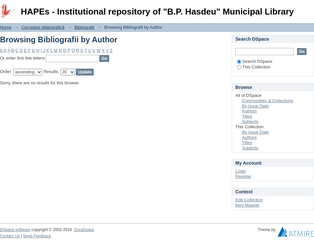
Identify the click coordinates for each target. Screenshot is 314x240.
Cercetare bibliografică (42, 27)
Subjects (250, 121)
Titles (247, 116)
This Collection (253, 66)
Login (308, 8)
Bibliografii (84, 27)
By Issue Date (255, 105)
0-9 (3, 50)
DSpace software (15, 229)
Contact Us (10, 236)
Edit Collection (249, 199)
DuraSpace (84, 229)
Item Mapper (247, 205)
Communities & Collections (267, 100)
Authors (249, 110)
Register (243, 176)
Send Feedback (37, 236)
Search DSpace (254, 61)
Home (6, 27)
